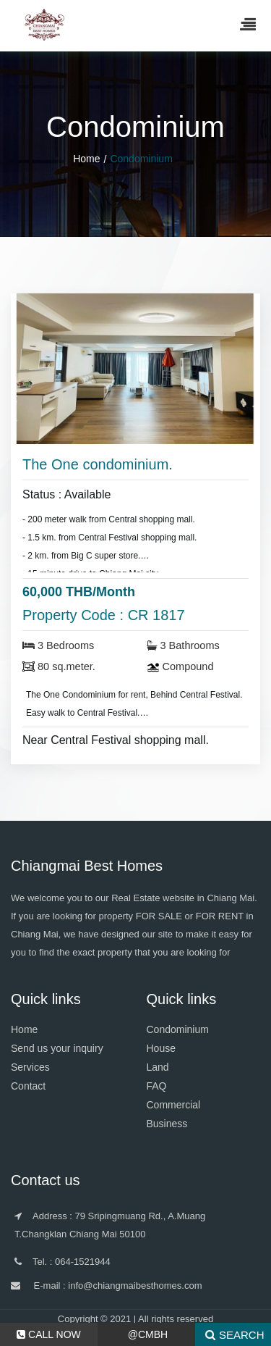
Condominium (178, 1029)
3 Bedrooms (58, 645)
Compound (180, 666)
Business (167, 1123)
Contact (28, 1086)
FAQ (157, 1086)
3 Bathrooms (183, 645)
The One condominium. (97, 464)
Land (158, 1067)
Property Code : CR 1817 (103, 615)
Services (30, 1067)
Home (86, 158)
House (161, 1048)
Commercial (174, 1105)
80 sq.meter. (58, 666)
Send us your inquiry (57, 1048)
